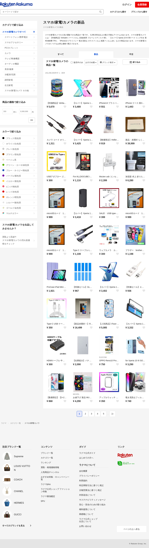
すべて (61, 54)
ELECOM (103, 357)
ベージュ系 (18, 160)
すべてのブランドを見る (13, 525)
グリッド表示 (107, 62)
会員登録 (142, 4)
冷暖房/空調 (20, 74)
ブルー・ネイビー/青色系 (18, 170)
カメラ (20, 53)
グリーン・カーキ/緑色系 (18, 165)
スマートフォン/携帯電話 (20, 37)
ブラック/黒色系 (18, 138)
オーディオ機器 (20, 64)
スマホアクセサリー (20, 42)
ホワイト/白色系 (18, 143)
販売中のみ (77, 62)
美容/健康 (20, 69)
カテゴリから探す (118, 12)
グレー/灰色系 (18, 149)
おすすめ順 (91, 62)
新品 (96, 54)
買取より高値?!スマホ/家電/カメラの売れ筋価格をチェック (18, 240)
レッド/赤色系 (18, 192)
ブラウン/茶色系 (18, 154)
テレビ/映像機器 (20, 58)
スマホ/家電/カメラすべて (18, 32)
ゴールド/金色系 (18, 208)
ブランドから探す (139, 12)
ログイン (127, 4)
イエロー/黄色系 (18, 181)
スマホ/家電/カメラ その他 (20, 90)
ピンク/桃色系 (18, 186)
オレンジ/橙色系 (18, 197)
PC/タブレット (20, 48)
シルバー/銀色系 (18, 202)
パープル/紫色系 (18, 176)
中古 (131, 54)
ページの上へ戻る (131, 529)
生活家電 (20, 85)
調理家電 (20, 80)
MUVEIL (76, 394)
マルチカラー (18, 213)
